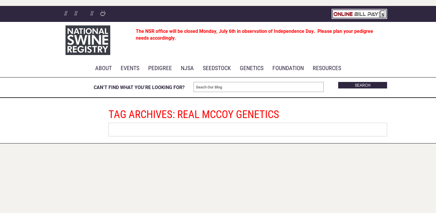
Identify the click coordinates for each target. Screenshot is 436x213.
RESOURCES (327, 68)
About (103, 68)
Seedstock (217, 68)
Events (130, 68)
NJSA (187, 68)
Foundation (288, 68)
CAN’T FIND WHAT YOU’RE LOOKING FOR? (139, 87)
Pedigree (160, 68)
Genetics (251, 68)
